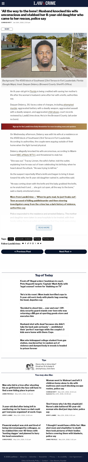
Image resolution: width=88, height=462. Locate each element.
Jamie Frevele (8, 394)
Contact (45, 461)
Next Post (65, 251)
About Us (23, 457)
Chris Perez (7, 439)
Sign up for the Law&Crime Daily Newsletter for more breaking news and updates (44, 127)
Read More (44, 227)
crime (10, 239)
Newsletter (43, 457)
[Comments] (1, 26)
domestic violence (24, 239)
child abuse (53, 112)
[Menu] (3, 3)
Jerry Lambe (7, 415)
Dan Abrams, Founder (58, 461)
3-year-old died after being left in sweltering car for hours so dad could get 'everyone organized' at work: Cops (22, 409)
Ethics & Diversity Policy (30, 461)
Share (7, 29)
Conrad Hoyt (6, 22)
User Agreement (75, 457)
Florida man (48, 239)
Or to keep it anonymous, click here (45, 367)
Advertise (32, 457)
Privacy (52, 457)
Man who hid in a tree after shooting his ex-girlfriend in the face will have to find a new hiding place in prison (21, 388)
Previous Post (22, 251)
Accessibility (62, 457)
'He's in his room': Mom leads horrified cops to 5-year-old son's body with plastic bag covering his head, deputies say (44, 297)
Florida (33, 91)
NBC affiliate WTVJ (26, 155)
